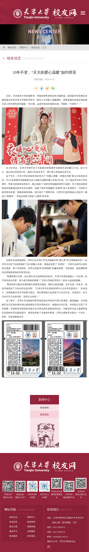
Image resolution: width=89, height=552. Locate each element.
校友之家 (13, 526)
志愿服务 (31, 531)
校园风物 (31, 526)
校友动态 (35, 47)
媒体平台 (13, 531)
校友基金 (31, 536)
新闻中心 (24, 47)
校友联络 (31, 522)
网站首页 (12, 47)
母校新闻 (44, 408)
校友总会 (13, 517)
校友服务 (13, 536)
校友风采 (13, 522)
